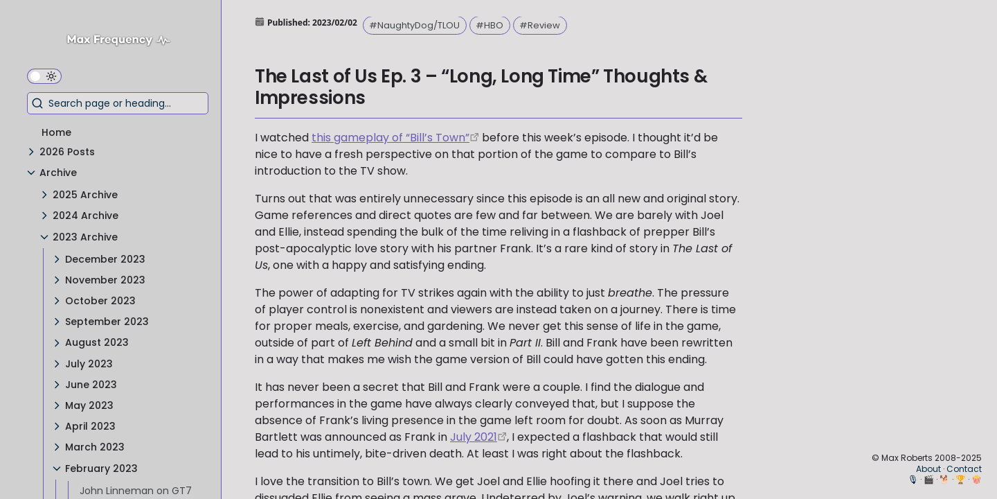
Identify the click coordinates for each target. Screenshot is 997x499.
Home (56, 132)
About (928, 469)
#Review (539, 25)
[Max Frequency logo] (124, 42)
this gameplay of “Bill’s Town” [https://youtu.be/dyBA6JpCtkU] (390, 138)
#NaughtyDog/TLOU (414, 25)
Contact (964, 469)
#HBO (489, 25)
